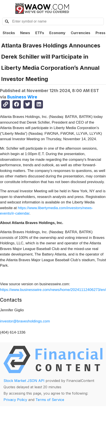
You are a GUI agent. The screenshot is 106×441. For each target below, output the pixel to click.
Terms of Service (49, 399)
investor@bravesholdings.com (25, 321)
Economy (57, 33)
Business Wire (22, 97)
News (25, 33)
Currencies (80, 33)
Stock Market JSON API (24, 380)
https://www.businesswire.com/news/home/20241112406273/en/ (53, 290)
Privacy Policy (15, 399)
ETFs (39, 33)
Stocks (9, 33)
